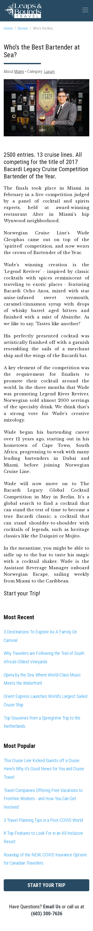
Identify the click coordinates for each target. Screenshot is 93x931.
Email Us (52, 907)
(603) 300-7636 (46, 914)
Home (8, 28)
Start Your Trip (47, 885)
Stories (23, 28)
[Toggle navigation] (85, 10)
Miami (19, 71)
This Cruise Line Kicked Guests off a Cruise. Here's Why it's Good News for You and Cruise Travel (44, 769)
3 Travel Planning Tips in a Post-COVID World (43, 820)
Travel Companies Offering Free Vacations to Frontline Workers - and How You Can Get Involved (43, 798)
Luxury (49, 71)
